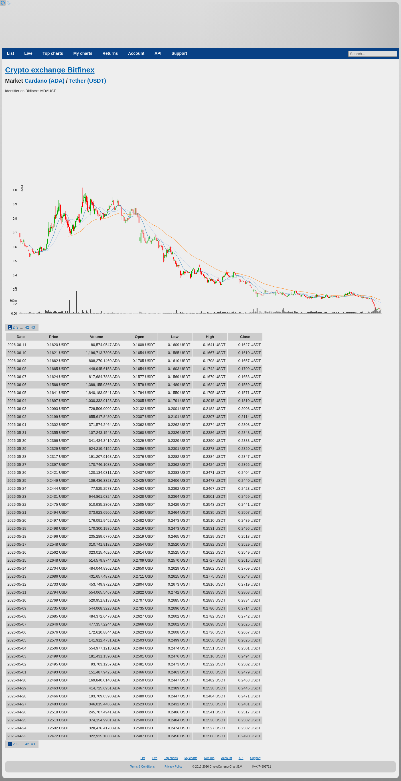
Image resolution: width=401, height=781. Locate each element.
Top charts (52, 53)
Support (179, 53)
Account (136, 53)
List (10, 53)
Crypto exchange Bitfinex (50, 70)
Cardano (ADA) (44, 81)
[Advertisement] (200, 137)
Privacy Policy (173, 766)
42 (27, 327)
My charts (82, 53)
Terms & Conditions (142, 766)
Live (28, 53)
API (158, 53)
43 (33, 327)
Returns (110, 53)
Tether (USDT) (87, 81)
